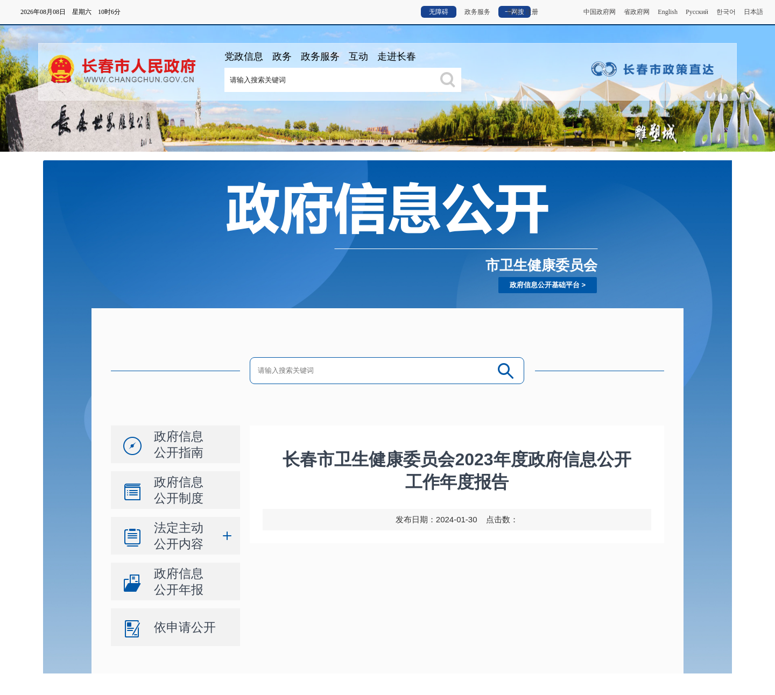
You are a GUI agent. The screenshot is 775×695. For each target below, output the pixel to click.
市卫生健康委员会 (541, 265)
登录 (513, 12)
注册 (531, 12)
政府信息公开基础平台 (545, 285)
